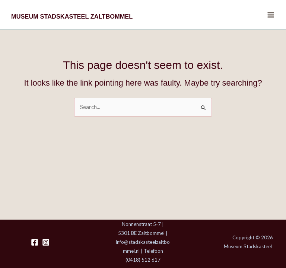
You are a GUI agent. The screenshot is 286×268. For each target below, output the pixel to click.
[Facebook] (34, 242)
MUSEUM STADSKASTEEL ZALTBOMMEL (72, 16)
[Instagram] (46, 242)
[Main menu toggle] (271, 15)
